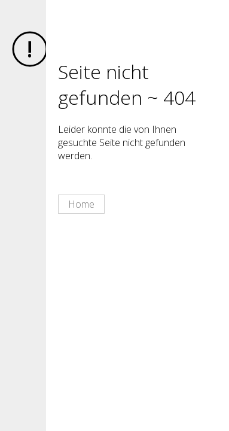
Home (81, 204)
